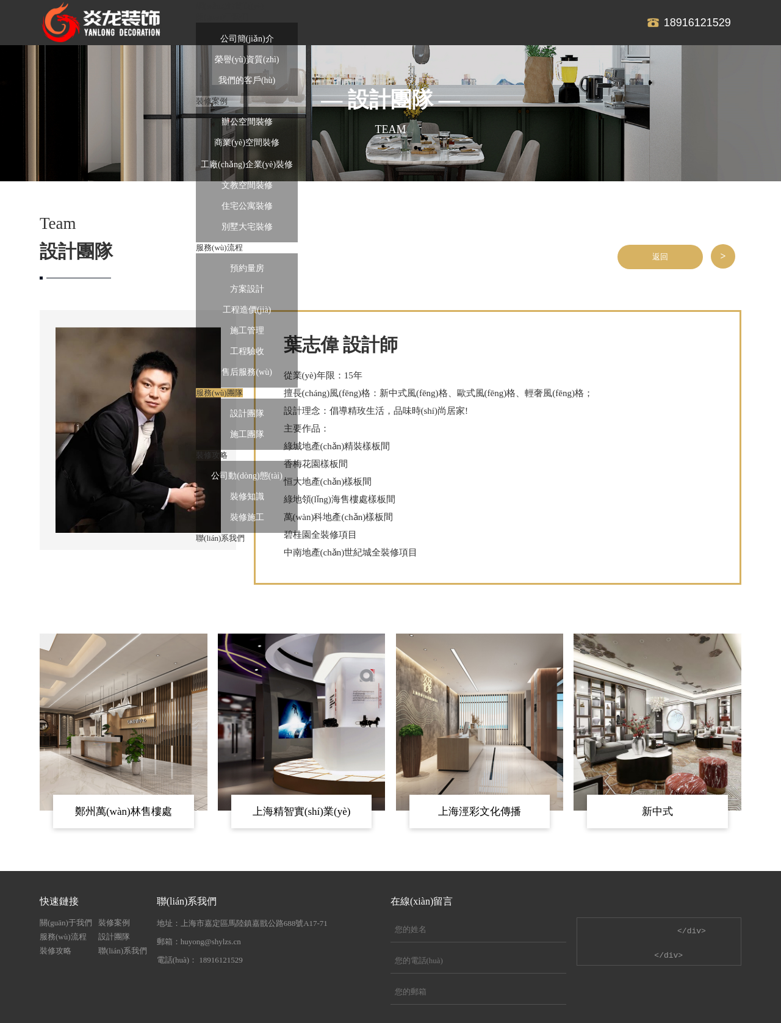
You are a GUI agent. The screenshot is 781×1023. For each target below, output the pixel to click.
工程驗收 (247, 351)
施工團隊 (247, 434)
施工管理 (247, 330)
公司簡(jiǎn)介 (247, 38)
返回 (660, 256)
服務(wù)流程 (63, 936)
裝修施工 (247, 517)
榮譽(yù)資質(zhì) (247, 59)
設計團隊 (247, 413)
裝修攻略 (55, 950)
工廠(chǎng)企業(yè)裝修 (247, 164)
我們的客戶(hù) (246, 80)
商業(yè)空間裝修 (246, 142)
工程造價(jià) (247, 309)
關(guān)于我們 (66, 922)
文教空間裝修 (247, 185)
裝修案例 (114, 922)
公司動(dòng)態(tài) (247, 475)
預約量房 (247, 268)
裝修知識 (247, 496)
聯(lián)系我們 (122, 950)
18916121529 (697, 22)
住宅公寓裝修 (247, 206)
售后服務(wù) (246, 372)
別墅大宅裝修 (247, 226)
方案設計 (247, 289)
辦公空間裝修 (247, 121)
